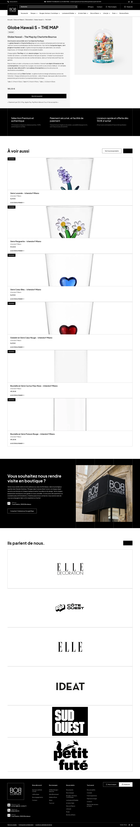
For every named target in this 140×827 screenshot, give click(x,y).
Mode (114, 13)
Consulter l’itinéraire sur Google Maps (22, 511)
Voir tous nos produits (112, 151)
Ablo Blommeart (54, 794)
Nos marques (53, 785)
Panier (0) (128, 7)
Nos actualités (91, 790)
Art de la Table (82, 13)
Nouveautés (24, 13)
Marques (33, 13)
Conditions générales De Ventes (43, 824)
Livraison (89, 801)
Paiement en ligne (92, 798)
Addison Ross (53, 797)
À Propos (90, 7)
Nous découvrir (37, 785)
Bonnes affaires (124, 13)
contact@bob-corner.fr (18, 806)
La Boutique (35, 794)
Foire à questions (92, 795)
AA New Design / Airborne (53, 790)
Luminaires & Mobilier (68, 13)
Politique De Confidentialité (26, 824)
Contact (99, 7)
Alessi (50, 800)
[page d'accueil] (13, 10)
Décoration (29, 20)
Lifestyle (105, 13)
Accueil (10, 20)
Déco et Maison (94, 13)
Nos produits (70, 785)
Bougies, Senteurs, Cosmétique (49, 13)
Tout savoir (90, 785)
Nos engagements (37, 797)
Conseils (89, 793)
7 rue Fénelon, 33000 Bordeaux (20, 816)
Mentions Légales (12, 824)
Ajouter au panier (37, 96)
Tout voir (51, 803)
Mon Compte (111, 7)
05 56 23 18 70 (13, 1)
